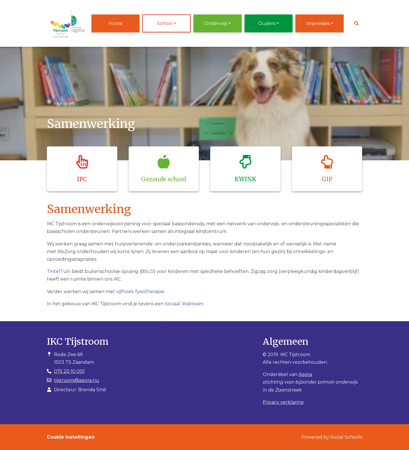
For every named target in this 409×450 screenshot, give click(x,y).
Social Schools (346, 437)
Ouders (267, 23)
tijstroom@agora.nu (76, 380)
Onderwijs (215, 23)
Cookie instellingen (71, 437)
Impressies (318, 23)
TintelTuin (59, 271)
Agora (305, 374)
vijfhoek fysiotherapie (140, 291)
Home (115, 23)
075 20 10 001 (69, 371)
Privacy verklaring (283, 402)
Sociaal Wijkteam (184, 303)
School (165, 23)
